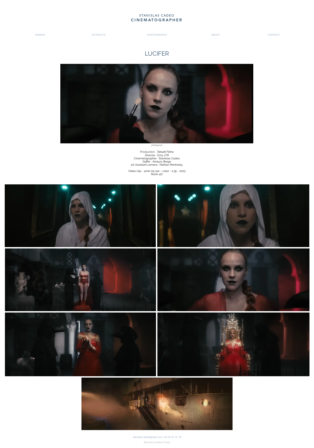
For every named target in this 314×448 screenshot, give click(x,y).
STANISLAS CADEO (157, 15)
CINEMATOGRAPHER (157, 20)
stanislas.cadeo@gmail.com (147, 437)
